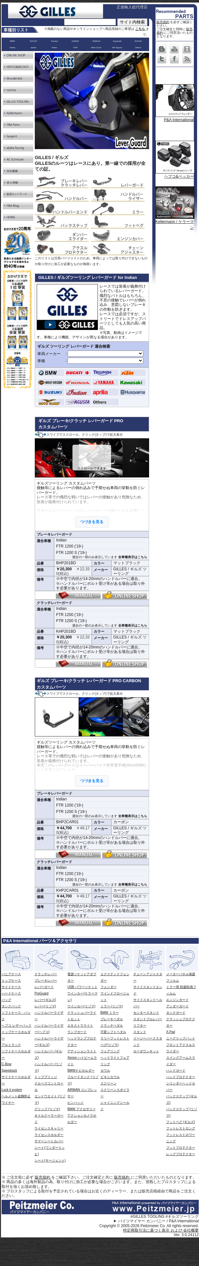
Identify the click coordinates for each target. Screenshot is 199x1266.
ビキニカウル (110, 1077)
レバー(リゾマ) (45, 1006)
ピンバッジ (75, 1102)
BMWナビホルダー (80, 1070)
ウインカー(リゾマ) (81, 1006)
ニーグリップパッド (180, 1038)
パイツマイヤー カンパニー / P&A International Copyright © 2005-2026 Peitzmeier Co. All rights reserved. (149, 1223)
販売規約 (162, 22)
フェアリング (110, 1051)
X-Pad (170, 1032)
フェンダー (108, 987)
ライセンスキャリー (48, 1128)
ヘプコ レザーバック (17, 1025)
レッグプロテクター (180, 1154)
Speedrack (9, 1070)
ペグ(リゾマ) (109, 1045)
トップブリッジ (45, 1077)
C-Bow (6, 1064)
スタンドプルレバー (147, 1019)
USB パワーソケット (82, 987)
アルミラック (11, 1045)
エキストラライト (80, 1025)
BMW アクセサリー (81, 1109)
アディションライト (81, 1051)
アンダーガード (177, 1006)
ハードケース (11, 993)
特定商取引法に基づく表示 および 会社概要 (161, 1230)
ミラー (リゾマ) (111, 1006)
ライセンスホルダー (48, 1135)
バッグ (6, 1000)
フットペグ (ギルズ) (180, 1122)
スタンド (139, 1032)
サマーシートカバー (48, 1141)
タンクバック (11, 1006)
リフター (139, 1025)
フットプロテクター (180, 1147)
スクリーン (108, 1083)
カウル (105, 1070)
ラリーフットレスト (114, 1038)
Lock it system (12, 1090)
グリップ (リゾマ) (47, 1109)
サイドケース (11, 987)
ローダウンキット (146, 1051)
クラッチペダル (111, 1025)
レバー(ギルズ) (45, 1000)
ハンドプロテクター (180, 1077)
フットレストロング (180, 1128)
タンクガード (175, 1012)
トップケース (11, 980)
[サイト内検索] (90, 22)
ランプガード (77, 1032)
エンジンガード (177, 1000)
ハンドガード (175, 1070)
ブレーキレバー (45, 980)
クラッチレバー (45, 974)
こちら (140, 29)
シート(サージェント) (50, 1160)
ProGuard (41, 993)
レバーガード (44, 987)
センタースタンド (146, 1012)
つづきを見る (91, 522)
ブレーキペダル (111, 1019)
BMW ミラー (109, 1012)
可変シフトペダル (113, 1032)
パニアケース (11, 974)
